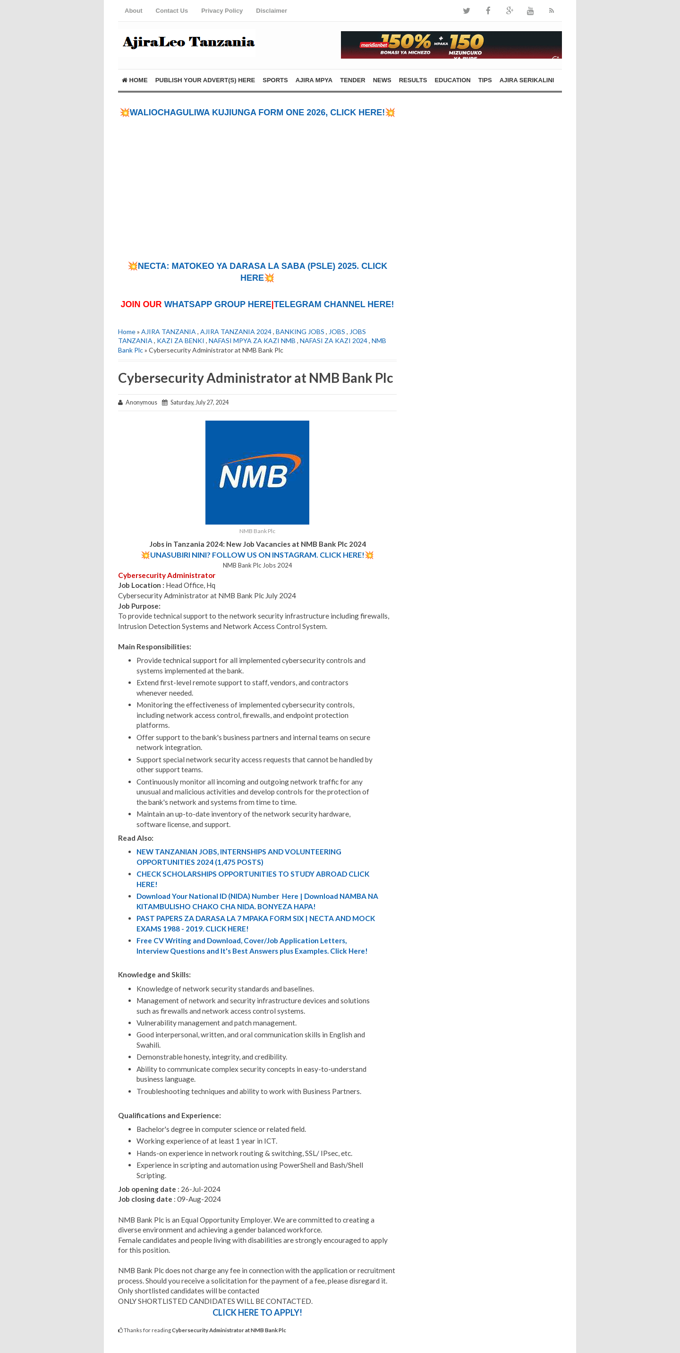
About (134, 10)
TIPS (485, 80)
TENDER (352, 80)
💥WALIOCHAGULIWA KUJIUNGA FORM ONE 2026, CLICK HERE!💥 (257, 112)
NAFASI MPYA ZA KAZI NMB (252, 340)
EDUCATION (452, 80)
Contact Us (172, 10)
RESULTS (413, 80)
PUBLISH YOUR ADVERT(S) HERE (205, 80)
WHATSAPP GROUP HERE (218, 304)
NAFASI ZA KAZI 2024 (333, 340)
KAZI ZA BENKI (180, 340)
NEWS (382, 80)
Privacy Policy (222, 10)
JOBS (337, 331)
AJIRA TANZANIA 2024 (236, 331)
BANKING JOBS (300, 331)
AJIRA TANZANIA (168, 331)
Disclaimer (271, 10)
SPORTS (275, 80)
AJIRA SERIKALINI (527, 80)
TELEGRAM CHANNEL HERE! (334, 304)
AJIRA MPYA (314, 80)
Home (135, 80)
